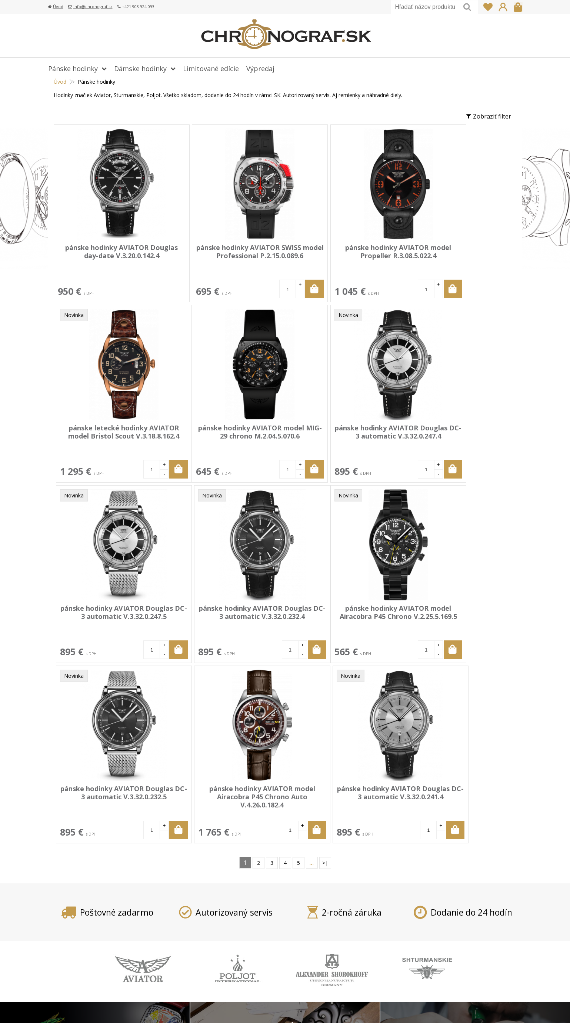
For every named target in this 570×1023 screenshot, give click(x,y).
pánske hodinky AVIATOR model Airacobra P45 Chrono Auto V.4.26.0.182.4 (336, 616)
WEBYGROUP (472, 1008)
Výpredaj (260, 68)
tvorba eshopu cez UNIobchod (357, 1008)
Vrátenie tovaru (237, 932)
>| (325, 682)
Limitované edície (211, 68)
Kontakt (226, 975)
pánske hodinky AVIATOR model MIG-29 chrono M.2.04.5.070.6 (109, 435)
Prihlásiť (503, 7)
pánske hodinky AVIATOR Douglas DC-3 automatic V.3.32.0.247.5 (336, 435)
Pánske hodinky (73, 68)
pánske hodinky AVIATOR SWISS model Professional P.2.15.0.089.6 (223, 255)
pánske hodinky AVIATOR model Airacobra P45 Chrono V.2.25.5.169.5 (109, 616)
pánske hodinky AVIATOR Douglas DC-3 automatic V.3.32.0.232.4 (449, 435)
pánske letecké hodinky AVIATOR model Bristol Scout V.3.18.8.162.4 (449, 255)
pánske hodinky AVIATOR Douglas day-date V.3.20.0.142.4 (109, 255)
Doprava (227, 921)
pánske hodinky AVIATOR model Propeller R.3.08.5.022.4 (336, 251)
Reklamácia (230, 943)
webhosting (411, 1008)
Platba (224, 911)
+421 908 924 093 (410, 911)
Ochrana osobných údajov (251, 964)
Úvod (58, 6)
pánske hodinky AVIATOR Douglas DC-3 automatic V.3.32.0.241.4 (449, 616)
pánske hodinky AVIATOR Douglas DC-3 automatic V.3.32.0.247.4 (222, 435)
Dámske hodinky (140, 68)
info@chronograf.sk (93, 6)
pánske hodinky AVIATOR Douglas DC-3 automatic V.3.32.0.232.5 (222, 616)
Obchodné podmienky (245, 954)
